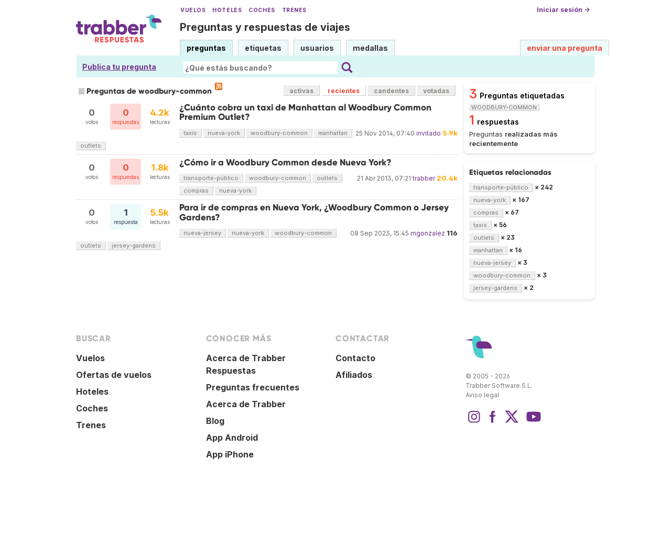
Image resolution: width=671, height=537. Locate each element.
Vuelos (192, 10)
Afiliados (354, 375)
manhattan (333, 133)
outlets (90, 145)
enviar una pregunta (564, 47)
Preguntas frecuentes (252, 387)
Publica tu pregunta (119, 66)
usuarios (317, 47)
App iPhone (230, 454)
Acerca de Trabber (246, 404)
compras (196, 190)
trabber (424, 178)
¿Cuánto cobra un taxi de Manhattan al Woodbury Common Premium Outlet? (305, 112)
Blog (215, 421)
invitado (428, 133)
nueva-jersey (202, 233)
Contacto (355, 358)
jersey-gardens (134, 245)
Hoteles (227, 10)
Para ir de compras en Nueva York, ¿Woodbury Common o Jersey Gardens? (314, 212)
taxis (190, 133)
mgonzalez (427, 233)
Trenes (294, 10)
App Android (232, 437)
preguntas (206, 47)
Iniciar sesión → (563, 10)
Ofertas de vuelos (113, 375)
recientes (344, 91)
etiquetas (263, 47)
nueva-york (224, 133)
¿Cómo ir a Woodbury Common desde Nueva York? (285, 162)
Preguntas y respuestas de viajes (265, 27)
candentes (391, 91)
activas (301, 91)
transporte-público (211, 178)
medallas (370, 47)
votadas (436, 91)
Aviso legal (482, 395)
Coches (261, 10)
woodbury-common (279, 133)
